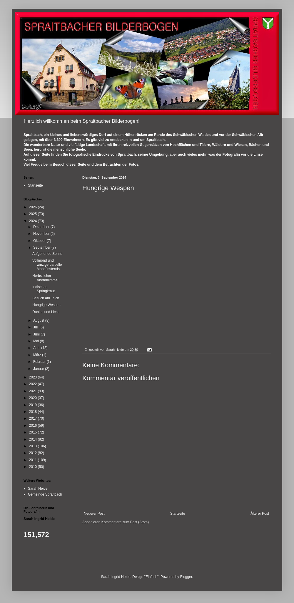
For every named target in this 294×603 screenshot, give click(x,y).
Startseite (177, 513)
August (39, 320)
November (42, 234)
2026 (33, 207)
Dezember (42, 227)
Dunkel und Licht (45, 312)
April (37, 348)
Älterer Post (259, 513)
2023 (33, 377)
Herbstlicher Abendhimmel (45, 278)
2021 (33, 391)
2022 (33, 384)
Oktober (40, 241)
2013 (33, 446)
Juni (37, 334)
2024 (33, 221)
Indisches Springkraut (43, 289)
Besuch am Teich (45, 298)
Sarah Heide (38, 488)
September (42, 247)
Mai (36, 341)
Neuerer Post (94, 513)
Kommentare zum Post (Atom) (125, 522)
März (37, 355)
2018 (33, 412)
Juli (36, 327)
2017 (33, 418)
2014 (33, 439)
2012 (33, 453)
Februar (39, 362)
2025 (33, 214)
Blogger (186, 577)
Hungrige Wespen (46, 305)
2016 (33, 425)
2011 (33, 460)
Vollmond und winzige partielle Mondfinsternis (47, 264)
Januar (39, 369)
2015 (33, 432)
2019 (33, 405)
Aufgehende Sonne (47, 254)
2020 (33, 398)
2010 (33, 467)
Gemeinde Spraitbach (45, 494)
